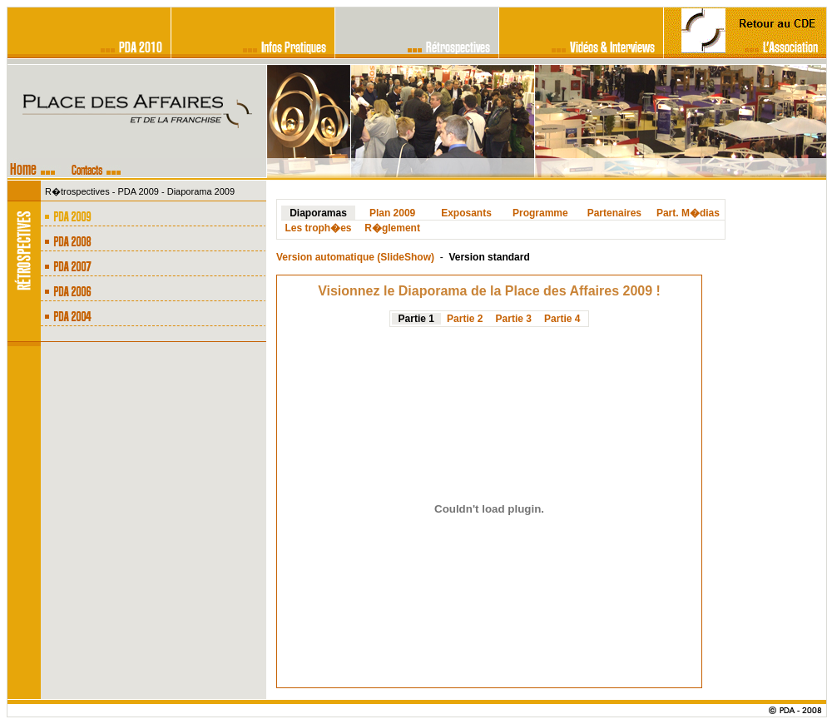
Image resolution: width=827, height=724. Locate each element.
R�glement (392, 228)
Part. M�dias (688, 213)
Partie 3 (514, 319)
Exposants (466, 213)
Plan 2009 (392, 213)
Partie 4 (562, 319)
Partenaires (614, 213)
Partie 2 (465, 319)
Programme (540, 213)
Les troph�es (318, 228)
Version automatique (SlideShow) (355, 257)
